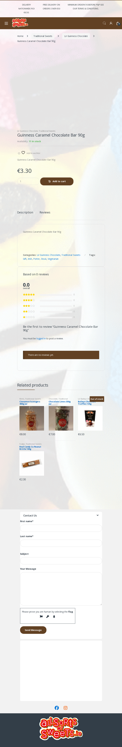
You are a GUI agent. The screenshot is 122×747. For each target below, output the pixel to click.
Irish (30, 258)
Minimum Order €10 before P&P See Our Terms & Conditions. (86, 6)
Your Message (28, 568)
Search (104, 23)
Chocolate (53, 399)
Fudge (22, 444)
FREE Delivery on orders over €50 (51, 6)
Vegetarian (53, 258)
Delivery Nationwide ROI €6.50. (26, 8)
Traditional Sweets (42, 36)
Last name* (27, 536)
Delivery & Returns (29, 695)
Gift (25, 258)
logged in (41, 338)
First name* (26, 521)
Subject (24, 553)
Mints (21, 399)
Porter (36, 258)
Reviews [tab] (45, 212)
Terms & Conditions (30, 699)
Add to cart (59, 181)
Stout (43, 258)
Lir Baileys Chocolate (87, 399)
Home (20, 36)
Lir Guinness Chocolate (76, 36)
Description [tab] (25, 212)
